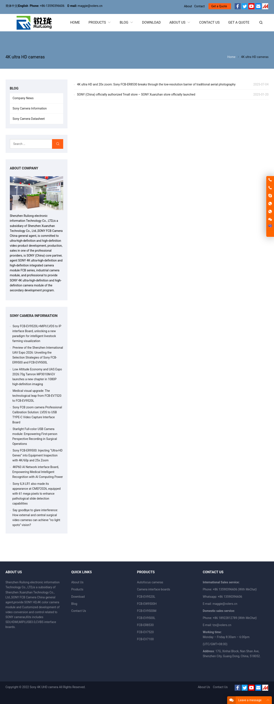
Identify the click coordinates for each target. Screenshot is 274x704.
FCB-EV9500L (146, 618)
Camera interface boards (153, 589)
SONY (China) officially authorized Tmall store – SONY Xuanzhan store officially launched (136, 94)
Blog (74, 603)
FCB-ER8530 (145, 625)
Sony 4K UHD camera (44, 687)
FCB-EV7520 (145, 632)
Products (77, 589)
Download (78, 596)
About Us (77, 582)
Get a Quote (219, 6)
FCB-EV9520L (146, 596)
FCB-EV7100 (145, 639)
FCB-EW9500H (147, 603)
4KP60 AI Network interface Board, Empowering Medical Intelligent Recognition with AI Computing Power (37, 472)
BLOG (14, 88)
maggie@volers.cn (225, 603)
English (23, 6)
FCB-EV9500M (146, 611)
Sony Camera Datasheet (29, 118)
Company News (23, 98)
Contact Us (78, 611)
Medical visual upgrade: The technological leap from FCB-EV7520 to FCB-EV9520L (36, 395)
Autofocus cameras (150, 582)
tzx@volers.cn (222, 625)
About (188, 6)
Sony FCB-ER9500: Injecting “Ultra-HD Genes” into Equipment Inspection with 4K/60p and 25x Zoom (37, 455)
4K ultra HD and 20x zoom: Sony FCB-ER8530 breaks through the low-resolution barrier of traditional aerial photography (156, 84)
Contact (199, 6)
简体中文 (12, 6)
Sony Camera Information (30, 108)
